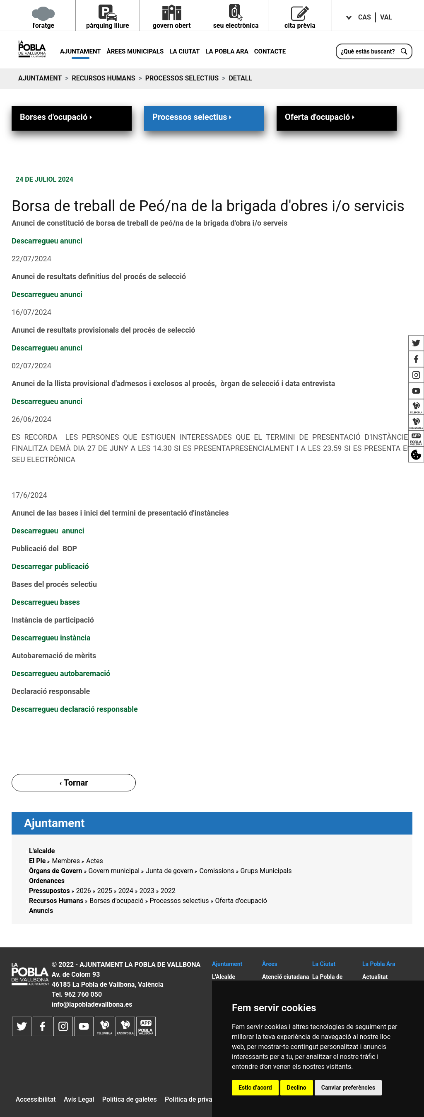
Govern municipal (114, 871)
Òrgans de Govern (55, 871)
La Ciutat (184, 51)
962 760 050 (83, 994)
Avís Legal (79, 1099)
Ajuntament (80, 51)
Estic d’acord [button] (255, 1087)
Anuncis (41, 911)
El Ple (37, 861)
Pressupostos (49, 891)
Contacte (270, 51)
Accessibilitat (36, 1099)
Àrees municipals (135, 51)
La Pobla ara (226, 51)
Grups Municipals (266, 871)
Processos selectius (182, 78)
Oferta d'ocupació (320, 117)
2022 (168, 891)
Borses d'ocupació (57, 117)
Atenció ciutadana (285, 976)
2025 (104, 891)
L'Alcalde (223, 976)
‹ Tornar (73, 783)
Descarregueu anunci (47, 240)
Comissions (216, 871)
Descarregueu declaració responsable (75, 709)
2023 (147, 891)
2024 (125, 891)
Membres (66, 861)
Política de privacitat (195, 1099)
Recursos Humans (103, 78)
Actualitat (375, 976)
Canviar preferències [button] (348, 1087)
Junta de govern (169, 871)
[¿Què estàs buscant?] (374, 51)
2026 (83, 891)
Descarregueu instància (52, 637)
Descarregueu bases (46, 602)
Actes (94, 861)
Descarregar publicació (50, 566)
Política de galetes (129, 1099)
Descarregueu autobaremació (61, 673)
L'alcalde (42, 851)
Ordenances (47, 881)
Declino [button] (296, 1087)
